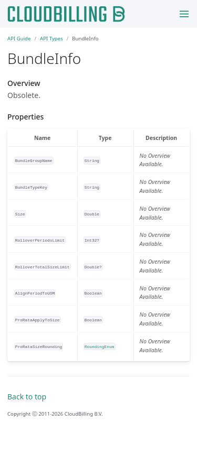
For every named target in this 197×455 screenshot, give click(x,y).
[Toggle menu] (184, 14)
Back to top (26, 397)
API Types (51, 38)
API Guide (18, 38)
